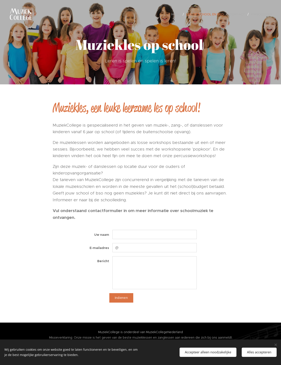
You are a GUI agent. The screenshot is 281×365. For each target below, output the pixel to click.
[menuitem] (177, 14)
